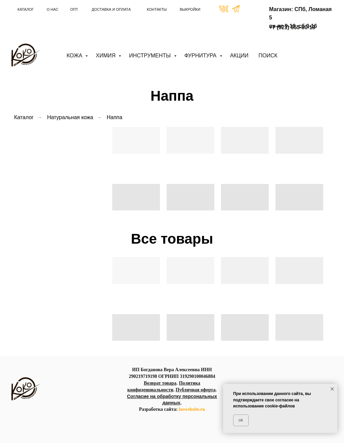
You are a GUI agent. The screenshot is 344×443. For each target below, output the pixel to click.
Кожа (75, 55)
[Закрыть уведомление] (332, 389)
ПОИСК (267, 55)
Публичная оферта (196, 389)
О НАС (52, 9)
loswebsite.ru (192, 409)
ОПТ (74, 9)
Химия (106, 55)
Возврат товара (160, 383)
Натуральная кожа (70, 117)
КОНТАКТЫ (157, 9)
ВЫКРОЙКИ (190, 9)
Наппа (114, 117)
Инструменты (150, 55)
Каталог (24, 117)
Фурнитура (201, 55)
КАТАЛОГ (25, 9)
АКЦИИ (239, 55)
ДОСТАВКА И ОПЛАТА (111, 9)
